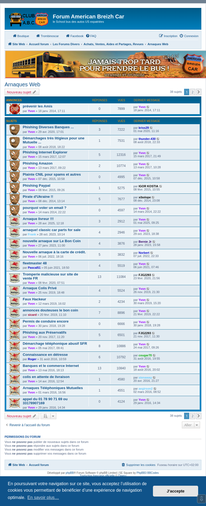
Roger (32, 359)
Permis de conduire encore (45, 321)
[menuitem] (91, 36)
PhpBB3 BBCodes (148, 472)
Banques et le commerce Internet (51, 366)
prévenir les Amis (37, 106)
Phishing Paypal (36, 185)
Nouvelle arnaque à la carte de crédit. (54, 252)
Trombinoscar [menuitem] (47, 36)
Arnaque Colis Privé (40, 288)
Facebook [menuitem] (74, 36)
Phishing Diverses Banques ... (48, 127)
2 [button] (193, 92)
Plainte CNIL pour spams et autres (52, 174)
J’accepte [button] (176, 491)
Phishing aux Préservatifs (44, 332)
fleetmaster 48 (35, 263)
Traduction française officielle (97, 475)
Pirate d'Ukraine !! (38, 197)
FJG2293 (145, 275)
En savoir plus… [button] (43, 497)
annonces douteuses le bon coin (50, 310)
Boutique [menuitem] (20, 36)
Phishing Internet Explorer (45, 152)
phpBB (70, 472)
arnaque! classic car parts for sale (51, 230)
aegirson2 (146, 388)
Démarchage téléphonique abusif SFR (55, 343)
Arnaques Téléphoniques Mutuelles (53, 388)
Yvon (31, 111)
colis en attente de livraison (46, 377)
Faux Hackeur (34, 299)
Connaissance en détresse (45, 355)
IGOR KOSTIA (148, 186)
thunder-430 (147, 138)
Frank (32, 234)
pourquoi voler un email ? (44, 208)
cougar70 (145, 355)
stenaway (145, 377)
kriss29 (144, 127)
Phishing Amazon (38, 163)
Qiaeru (122, 475)
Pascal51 (34, 267)
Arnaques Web (22, 84)
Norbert (144, 252)
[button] (198, 92)
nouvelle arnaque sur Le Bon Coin (52, 241)
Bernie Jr (145, 241)
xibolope (145, 197)
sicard (32, 314)
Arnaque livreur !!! (38, 219)
